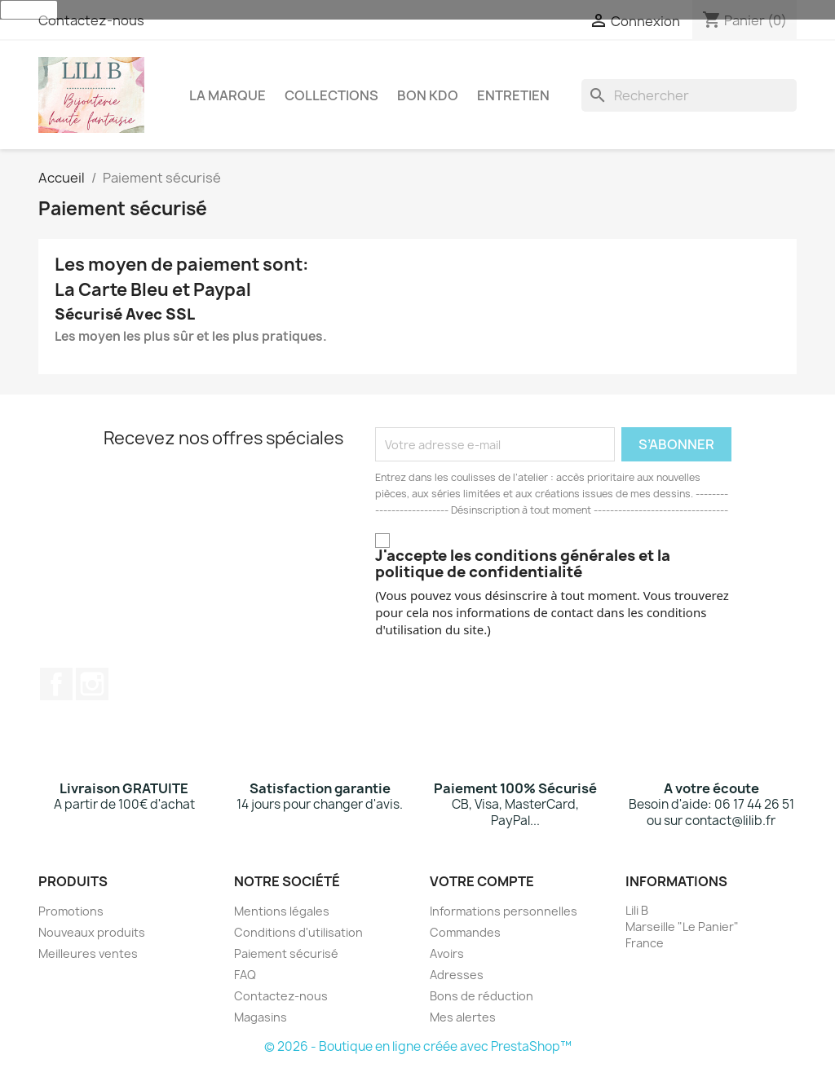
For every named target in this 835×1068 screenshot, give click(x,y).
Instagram (92, 684)
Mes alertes (463, 1017)
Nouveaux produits (91, 932)
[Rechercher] (689, 95)
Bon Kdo (427, 95)
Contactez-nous (91, 20)
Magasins (260, 1017)
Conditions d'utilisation (298, 932)
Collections (331, 95)
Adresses (457, 974)
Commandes (465, 932)
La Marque (227, 95)
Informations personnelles (503, 911)
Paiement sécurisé (286, 953)
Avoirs (447, 953)
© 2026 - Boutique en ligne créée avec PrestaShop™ (418, 1046)
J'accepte (29, 9)
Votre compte (482, 881)
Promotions (71, 911)
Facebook (56, 684)
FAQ (245, 974)
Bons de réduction (481, 996)
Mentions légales (281, 911)
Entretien (513, 95)
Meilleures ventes (88, 953)
